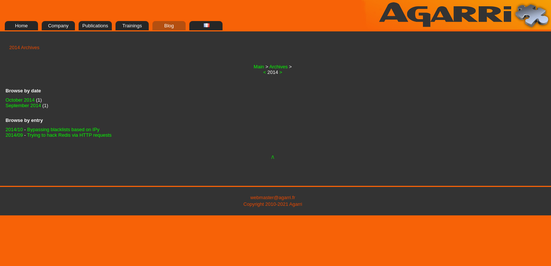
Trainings (132, 25)
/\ (272, 157)
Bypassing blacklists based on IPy (63, 129)
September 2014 (24, 105)
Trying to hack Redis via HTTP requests (69, 135)
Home (21, 25)
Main (259, 66)
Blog (169, 25)
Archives (278, 66)
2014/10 (14, 129)
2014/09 (14, 135)
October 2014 (20, 100)
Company (58, 25)
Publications (95, 25)
